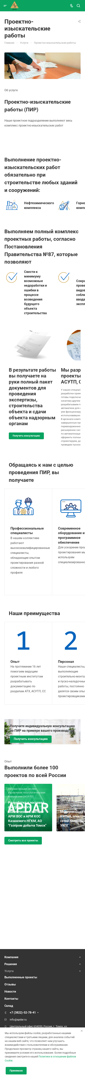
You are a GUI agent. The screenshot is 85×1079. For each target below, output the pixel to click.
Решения (10, 964)
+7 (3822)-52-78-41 (23, 1012)
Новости (10, 991)
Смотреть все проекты (23, 840)
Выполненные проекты (20, 977)
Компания (11, 957)
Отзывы (10, 984)
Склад (8, 1006)
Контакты (11, 998)
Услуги (9, 971)
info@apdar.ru (18, 1019)
